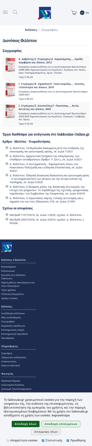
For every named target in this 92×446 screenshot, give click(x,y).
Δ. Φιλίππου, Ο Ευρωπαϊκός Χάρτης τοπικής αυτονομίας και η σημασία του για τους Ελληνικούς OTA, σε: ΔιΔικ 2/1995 (46, 199)
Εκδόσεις (31, 30)
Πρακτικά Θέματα (10, 380)
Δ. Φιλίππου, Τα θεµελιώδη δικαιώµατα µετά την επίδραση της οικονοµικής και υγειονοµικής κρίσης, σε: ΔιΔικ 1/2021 (47, 149)
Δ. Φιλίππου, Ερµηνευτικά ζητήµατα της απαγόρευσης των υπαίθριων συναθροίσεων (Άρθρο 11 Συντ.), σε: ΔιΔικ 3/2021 (46, 157)
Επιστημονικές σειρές (12, 329)
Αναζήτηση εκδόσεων (13, 313)
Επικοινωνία (8, 270)
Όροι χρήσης (8, 289)
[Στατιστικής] (43, 440)
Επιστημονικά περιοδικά (14, 333)
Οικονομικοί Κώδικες (12, 384)
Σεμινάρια (6, 353)
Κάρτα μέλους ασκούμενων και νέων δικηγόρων (18, 284)
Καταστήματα (8, 266)
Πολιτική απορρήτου (12, 294)
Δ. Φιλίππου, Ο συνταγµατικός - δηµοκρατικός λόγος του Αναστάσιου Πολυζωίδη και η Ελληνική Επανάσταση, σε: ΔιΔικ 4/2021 (46, 167)
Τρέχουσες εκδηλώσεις (13, 357)
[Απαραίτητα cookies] (8, 440)
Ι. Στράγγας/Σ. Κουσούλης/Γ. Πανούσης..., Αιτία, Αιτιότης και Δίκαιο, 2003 (49, 107)
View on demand (10, 365)
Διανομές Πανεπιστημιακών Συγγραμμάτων (16, 390)
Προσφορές (7, 338)
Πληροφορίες (9, 346)
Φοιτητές (7, 373)
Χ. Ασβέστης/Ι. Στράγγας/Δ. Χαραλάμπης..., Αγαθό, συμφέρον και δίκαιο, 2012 (51, 60)
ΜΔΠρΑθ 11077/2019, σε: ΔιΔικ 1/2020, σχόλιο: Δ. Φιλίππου (46, 215)
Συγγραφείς (49, 30)
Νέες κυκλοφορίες (11, 317)
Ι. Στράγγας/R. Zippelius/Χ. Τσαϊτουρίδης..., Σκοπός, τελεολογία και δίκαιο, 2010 (52, 85)
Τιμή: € (26, 77)
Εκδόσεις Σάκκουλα (13, 259)
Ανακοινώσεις (8, 361)
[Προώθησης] (68, 440)
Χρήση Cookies (9, 298)
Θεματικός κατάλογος (13, 325)
